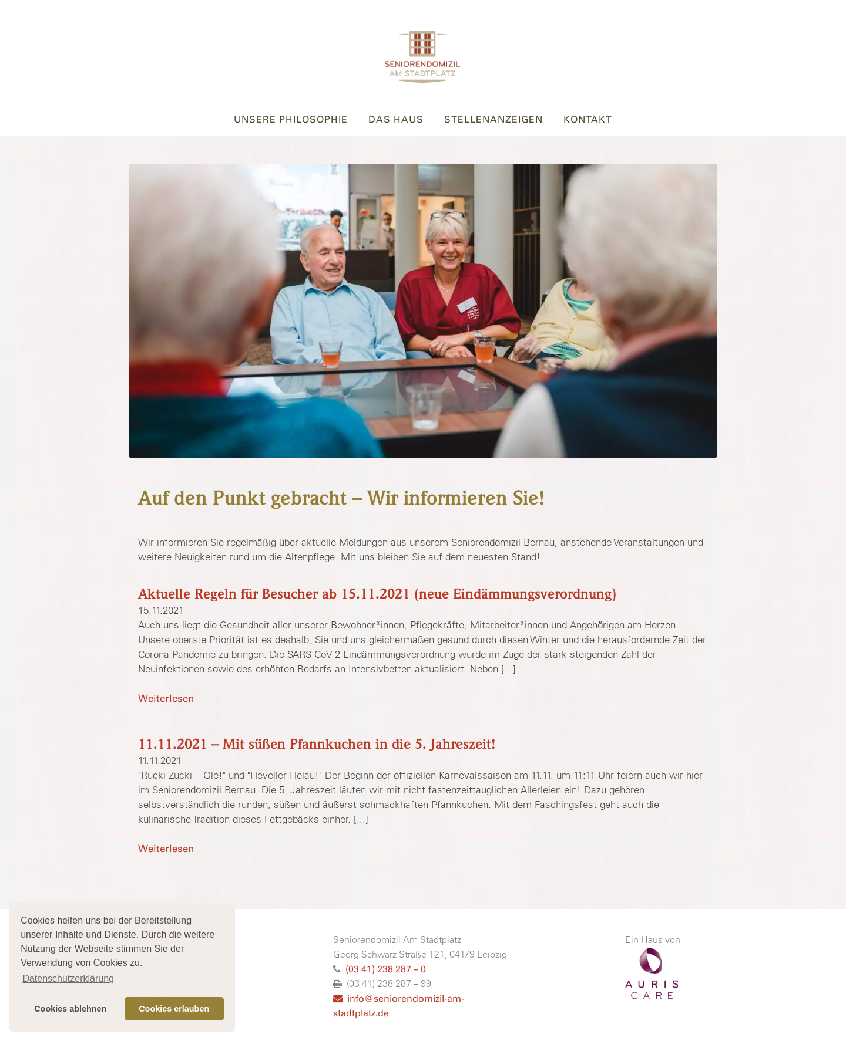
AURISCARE (651, 973)
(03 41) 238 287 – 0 (385, 969)
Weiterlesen (166, 698)
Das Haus (396, 119)
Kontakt (587, 119)
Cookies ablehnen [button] (70, 1008)
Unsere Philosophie (291, 119)
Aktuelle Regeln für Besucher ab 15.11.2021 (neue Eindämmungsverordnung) (377, 594)
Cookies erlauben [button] (174, 1008)
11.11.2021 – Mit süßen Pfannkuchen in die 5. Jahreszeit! (317, 744)
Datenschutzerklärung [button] (68, 978)
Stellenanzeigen (493, 119)
